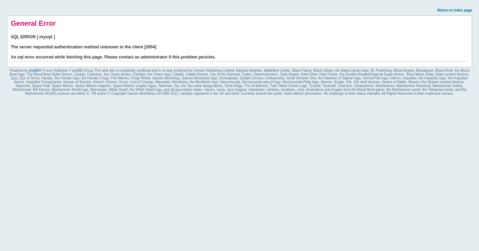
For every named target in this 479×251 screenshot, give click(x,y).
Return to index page (455, 10)
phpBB (34, 70)
